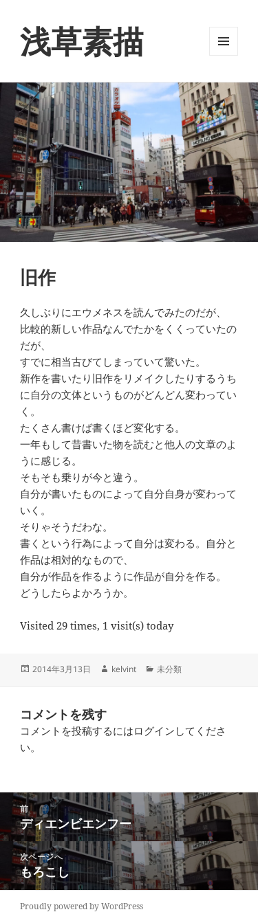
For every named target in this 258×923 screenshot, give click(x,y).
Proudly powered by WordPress (81, 906)
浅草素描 (82, 41)
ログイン (154, 730)
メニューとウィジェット (223, 55)
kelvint (123, 669)
